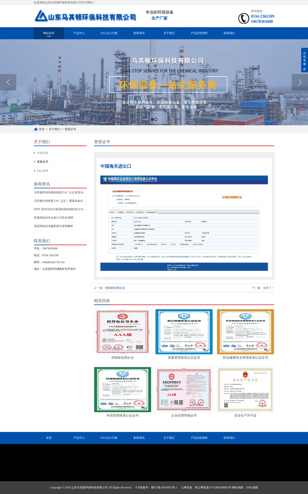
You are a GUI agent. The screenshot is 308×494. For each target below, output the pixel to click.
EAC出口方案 (109, 33)
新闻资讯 (139, 33)
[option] (154, 88)
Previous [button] (8, 88)
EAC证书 (42, 170)
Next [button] (300, 88)
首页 (49, 437)
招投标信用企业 (115, 287)
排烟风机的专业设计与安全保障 (53, 217)
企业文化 (42, 152)
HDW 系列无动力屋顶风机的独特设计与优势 (61, 209)
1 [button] (152, 125)
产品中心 (79, 33)
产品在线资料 (199, 33)
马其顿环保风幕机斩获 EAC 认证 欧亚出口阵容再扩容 (67, 192)
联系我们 (229, 33)
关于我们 (169, 33)
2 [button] (156, 125)
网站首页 (49, 33)
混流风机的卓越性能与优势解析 (53, 226)
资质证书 (42, 161)
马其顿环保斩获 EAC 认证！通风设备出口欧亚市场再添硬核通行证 (75, 200)
